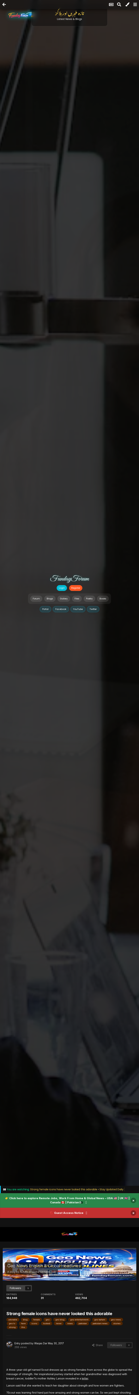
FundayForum (69, 578)
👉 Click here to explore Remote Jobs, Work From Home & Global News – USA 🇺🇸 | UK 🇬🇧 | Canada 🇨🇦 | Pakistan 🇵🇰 (67, 1200)
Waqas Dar (40, 1343)
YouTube (78, 609)
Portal (45, 609)
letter (85, 1378)
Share (97, 1345)
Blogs (50, 598)
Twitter (93, 609)
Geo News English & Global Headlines (43, 1265)
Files (77, 598)
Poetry (89, 598)
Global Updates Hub (44, 1271)
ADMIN (24, 1271)
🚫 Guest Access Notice (66, 1213)
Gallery (64, 598)
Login (62, 587)
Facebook (60, 609)
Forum (36, 598)
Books (103, 598)
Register (75, 587)
